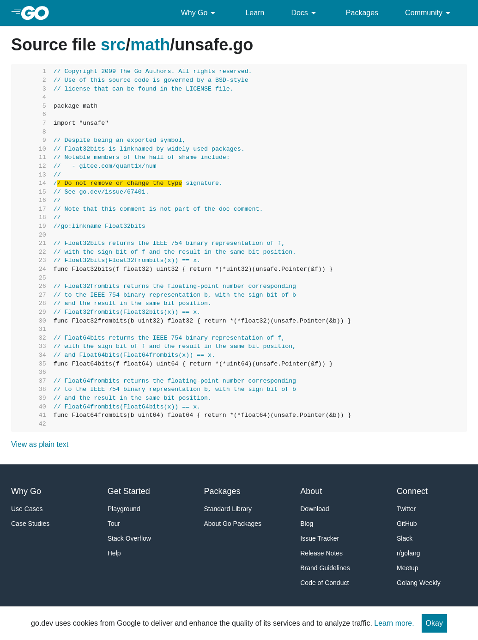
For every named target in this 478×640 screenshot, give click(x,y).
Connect (412, 491)
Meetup (407, 568)
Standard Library (228, 508)
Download (314, 508)
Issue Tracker (319, 538)
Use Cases (26, 508)
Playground (124, 508)
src (113, 44)
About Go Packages (233, 523)
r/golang (408, 553)
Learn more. (394, 623)
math (150, 44)
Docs (305, 12)
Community (429, 12)
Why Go (200, 12)
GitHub (407, 523)
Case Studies (30, 523)
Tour (114, 523)
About (311, 491)
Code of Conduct (324, 582)
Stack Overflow (129, 538)
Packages (362, 13)
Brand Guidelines (325, 568)
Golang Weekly (419, 582)
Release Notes (321, 553)
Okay (434, 623)
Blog (306, 523)
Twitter (406, 508)
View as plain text (39, 444)
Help (114, 553)
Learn (254, 13)
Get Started (129, 491)
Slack (404, 538)
